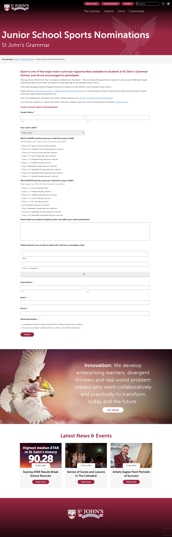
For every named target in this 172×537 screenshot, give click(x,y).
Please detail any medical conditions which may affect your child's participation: (55, 219)
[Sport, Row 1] (85, 254)
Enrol (120, 11)
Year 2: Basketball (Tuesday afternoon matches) (40, 166)
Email (23, 297)
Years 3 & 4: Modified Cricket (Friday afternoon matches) (43, 149)
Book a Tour (91, 4)
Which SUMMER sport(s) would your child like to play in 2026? (47, 138)
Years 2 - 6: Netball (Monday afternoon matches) (40, 176)
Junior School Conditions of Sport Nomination (93, 98)
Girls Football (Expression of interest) (36, 205)
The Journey (91, 11)
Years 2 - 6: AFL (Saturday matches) (35, 202)
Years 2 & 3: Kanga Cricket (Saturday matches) (39, 146)
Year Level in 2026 (29, 128)
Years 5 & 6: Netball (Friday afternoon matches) (40, 195)
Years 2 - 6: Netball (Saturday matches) (37, 192)
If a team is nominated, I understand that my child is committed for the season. (51, 328)
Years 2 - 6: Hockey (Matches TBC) (35, 188)
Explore (108, 11)
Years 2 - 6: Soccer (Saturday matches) (37, 198)
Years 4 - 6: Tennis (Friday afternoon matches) (39, 156)
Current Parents (110, 4)
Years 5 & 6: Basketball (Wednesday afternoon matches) (43, 173)
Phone (24, 308)
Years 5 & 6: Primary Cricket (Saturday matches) (40, 153)
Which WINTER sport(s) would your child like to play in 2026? (47, 180)
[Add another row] (84, 274)
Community (136, 11)
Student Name (27, 112)
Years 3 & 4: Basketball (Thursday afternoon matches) (42, 170)
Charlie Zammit (121, 102)
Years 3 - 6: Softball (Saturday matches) (37, 163)
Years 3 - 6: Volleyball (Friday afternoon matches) (40, 159)
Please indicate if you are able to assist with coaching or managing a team (52, 245)
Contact (127, 4)
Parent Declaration (29, 319)
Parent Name (27, 282)
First (22, 121)
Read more (40, 482)
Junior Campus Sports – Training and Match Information (57, 91)
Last (87, 121)
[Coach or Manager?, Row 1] (85, 264)
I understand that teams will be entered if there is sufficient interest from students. (52, 324)
